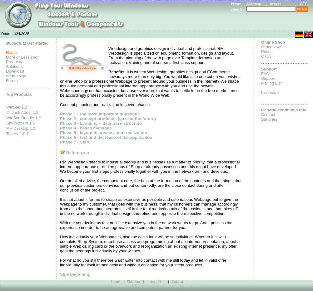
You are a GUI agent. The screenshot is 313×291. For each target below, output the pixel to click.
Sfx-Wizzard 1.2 (20, 123)
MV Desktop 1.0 (20, 128)
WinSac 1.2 (16, 107)
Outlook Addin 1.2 (22, 112)
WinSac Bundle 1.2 (23, 117)
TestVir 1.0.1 (17, 133)
